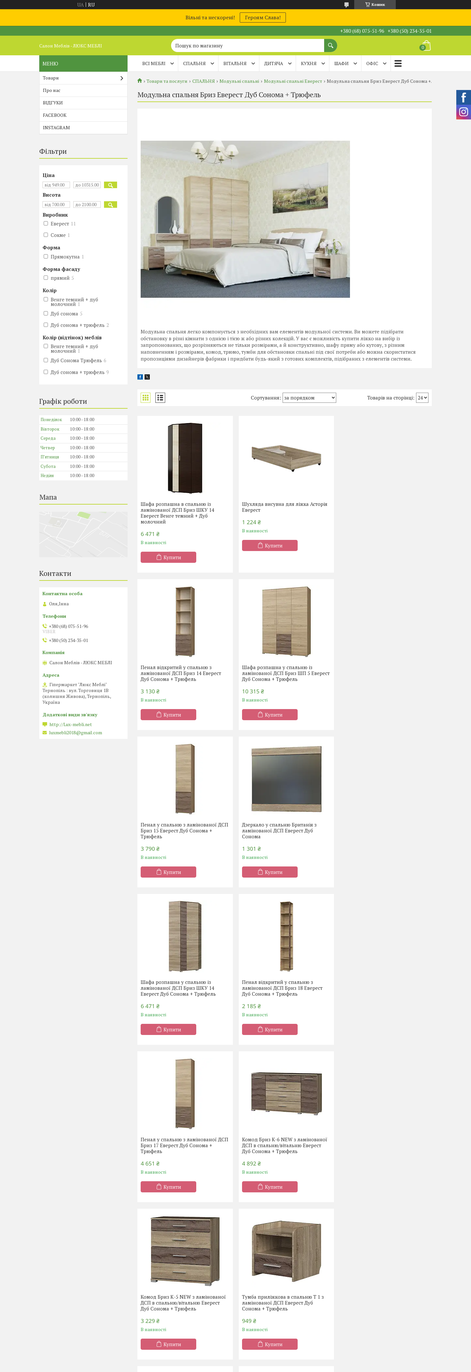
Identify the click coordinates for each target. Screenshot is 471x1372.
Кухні (249, 1264)
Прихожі (253, 1302)
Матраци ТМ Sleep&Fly (70, 1283)
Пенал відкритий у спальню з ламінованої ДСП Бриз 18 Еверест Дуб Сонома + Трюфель (281, 830)
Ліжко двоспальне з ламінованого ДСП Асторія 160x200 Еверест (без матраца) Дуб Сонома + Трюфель (282, 1145)
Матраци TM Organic (66, 1293)
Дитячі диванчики (365, 1302)
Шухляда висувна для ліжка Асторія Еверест (283, 507)
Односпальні (158, 1264)
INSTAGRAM (56, 127)
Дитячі (151, 1302)
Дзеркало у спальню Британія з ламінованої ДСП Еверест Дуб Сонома (378, 673)
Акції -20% (55, 1264)
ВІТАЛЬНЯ (235, 63)
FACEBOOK (54, 115)
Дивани (353, 1264)
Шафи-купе (256, 1274)
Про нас (52, 90)
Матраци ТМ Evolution (68, 1302)
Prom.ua (266, 1359)
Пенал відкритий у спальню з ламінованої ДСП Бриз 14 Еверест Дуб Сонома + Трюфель (381, 510)
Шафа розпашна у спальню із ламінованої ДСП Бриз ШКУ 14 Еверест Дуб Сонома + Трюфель (178, 830)
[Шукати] (330, 42)
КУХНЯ (309, 63)
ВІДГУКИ (53, 102)
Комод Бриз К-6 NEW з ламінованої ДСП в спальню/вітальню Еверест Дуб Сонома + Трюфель (183, 988)
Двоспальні (157, 1283)
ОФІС (372, 63)
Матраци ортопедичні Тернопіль (80, 1274)
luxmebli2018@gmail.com (75, 733)
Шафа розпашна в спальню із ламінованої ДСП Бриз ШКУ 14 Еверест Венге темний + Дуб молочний (177, 513)
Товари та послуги (167, 81)
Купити (172, 557)
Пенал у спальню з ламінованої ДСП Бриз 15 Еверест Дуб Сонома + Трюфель (282, 673)
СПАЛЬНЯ (194, 63)
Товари (51, 78)
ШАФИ (341, 63)
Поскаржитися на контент (237, 1365)
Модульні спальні (239, 81)
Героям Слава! (263, 17)
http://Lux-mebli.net (70, 724)
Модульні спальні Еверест (293, 81)
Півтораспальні (161, 1274)
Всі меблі (154, 63)
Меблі (250, 1283)
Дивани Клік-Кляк (365, 1274)
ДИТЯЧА (273, 63)
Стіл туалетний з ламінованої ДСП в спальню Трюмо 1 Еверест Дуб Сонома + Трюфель (184, 1145)
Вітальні (253, 1293)
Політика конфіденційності (288, 1365)
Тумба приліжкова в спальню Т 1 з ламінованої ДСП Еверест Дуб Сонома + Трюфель (382, 988)
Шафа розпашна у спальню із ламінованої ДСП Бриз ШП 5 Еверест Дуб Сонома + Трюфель (178, 673)
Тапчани (354, 1293)
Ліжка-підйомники (165, 1293)
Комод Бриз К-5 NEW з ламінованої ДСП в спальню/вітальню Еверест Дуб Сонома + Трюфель (283, 988)
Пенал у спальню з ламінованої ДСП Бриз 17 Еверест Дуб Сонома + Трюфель (382, 830)
